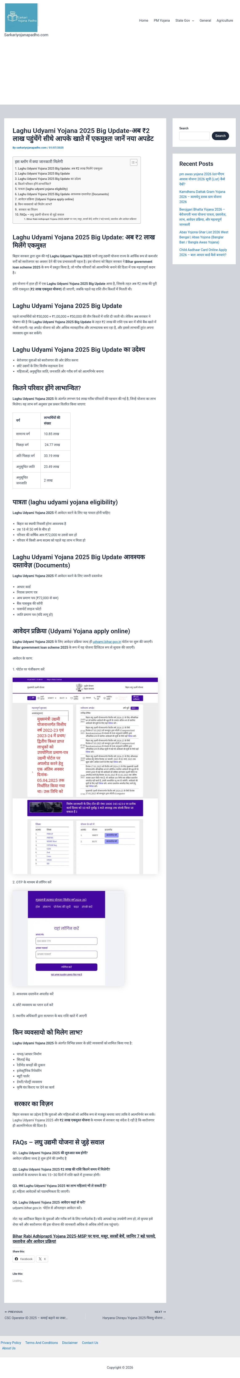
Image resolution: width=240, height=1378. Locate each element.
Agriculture (225, 21)
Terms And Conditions (40, 1343)
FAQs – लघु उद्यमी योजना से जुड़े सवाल (42, 214)
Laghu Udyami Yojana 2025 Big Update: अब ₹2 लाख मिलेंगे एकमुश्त (60, 168)
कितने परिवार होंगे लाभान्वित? (34, 184)
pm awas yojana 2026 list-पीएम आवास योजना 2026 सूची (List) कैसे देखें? (202, 179)
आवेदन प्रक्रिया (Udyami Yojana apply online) (46, 199)
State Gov (186, 20)
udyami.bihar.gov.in (107, 642)
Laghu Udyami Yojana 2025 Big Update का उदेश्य (50, 179)
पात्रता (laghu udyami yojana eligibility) (43, 189)
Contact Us (88, 1343)
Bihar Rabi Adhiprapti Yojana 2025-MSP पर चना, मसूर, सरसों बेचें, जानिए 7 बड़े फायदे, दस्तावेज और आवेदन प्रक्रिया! (82, 219)
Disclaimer (68, 1343)
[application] (193, 20)
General (206, 21)
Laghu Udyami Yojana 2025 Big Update (44, 173)
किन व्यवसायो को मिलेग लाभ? (35, 204)
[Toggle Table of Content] (133, 162)
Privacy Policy (10, 1343)
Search (183, 128)
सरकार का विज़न (28, 209)
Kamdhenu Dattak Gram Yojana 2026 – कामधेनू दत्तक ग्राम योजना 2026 (202, 197)
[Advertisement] (120, 73)
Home (146, 21)
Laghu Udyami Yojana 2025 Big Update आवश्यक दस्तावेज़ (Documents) (64, 194)
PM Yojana (164, 21)
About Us (106, 1343)
